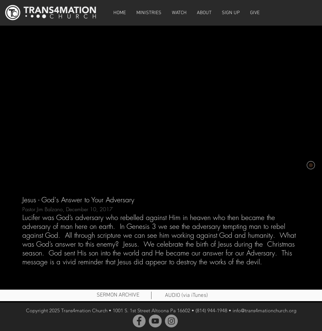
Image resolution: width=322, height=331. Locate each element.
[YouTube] (155, 321)
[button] (179, 13)
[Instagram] (171, 321)
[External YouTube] (160, 104)
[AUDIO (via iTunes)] (186, 295)
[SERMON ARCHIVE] (118, 295)
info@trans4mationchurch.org (264, 310)
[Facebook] (139, 321)
